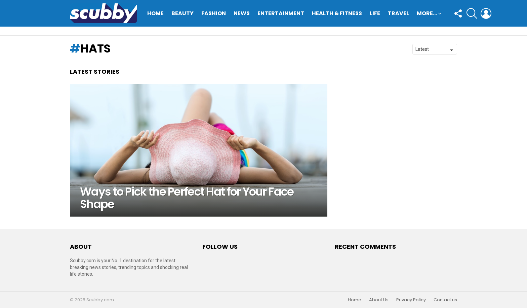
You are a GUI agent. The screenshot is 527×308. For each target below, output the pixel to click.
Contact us (445, 300)
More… (427, 14)
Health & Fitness (337, 13)
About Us (379, 300)
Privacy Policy (411, 300)
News (242, 13)
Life (375, 13)
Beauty (182, 13)
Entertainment (280, 13)
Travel (398, 13)
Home (155, 13)
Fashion (213, 13)
